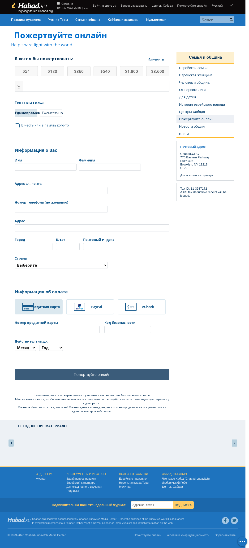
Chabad (83, 519)
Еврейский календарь (80, 482)
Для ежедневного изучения (84, 486)
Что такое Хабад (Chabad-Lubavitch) (186, 478)
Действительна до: (31, 341)
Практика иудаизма (26, 20)
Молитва (125, 486)
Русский (217, 6)
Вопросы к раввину (133, 6)
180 (52, 71)
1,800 (131, 71)
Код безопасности (120, 322)
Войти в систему (104, 6)
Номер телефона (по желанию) (41, 202)
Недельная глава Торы (134, 482)
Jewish (142, 523)
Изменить (156, 59)
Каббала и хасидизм (123, 20)
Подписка (72, 490)
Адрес (20, 221)
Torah (117, 523)
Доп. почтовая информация (197, 175)
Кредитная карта (45, 306)
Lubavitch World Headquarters (166, 519)
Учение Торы (58, 20)
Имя (18, 160)
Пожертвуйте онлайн (192, 6)
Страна (21, 258)
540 (105, 71)
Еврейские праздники (133, 478)
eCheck (148, 306)
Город (20, 239)
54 (26, 71)
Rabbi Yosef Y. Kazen (88, 523)
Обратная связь (225, 535)
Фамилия (87, 160)
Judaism (127, 523)
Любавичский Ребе (174, 482)
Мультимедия (156, 20)
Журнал (41, 478)
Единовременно (26, 112)
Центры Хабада (162, 6)
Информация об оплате (41, 292)
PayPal (96, 306)
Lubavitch (94, 519)
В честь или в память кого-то (42, 125)
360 (79, 71)
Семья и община (87, 20)
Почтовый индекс (98, 239)
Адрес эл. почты (29, 183)
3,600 (157, 71)
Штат (60, 239)
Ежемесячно (52, 112)
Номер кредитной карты (36, 322)
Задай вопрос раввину (81, 478)
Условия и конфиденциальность (188, 535)
